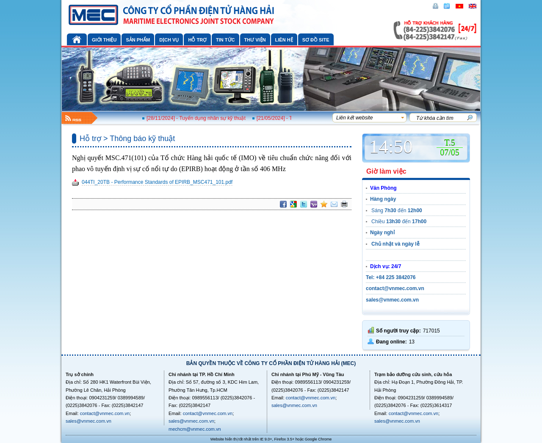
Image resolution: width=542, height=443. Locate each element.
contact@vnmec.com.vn (105, 413)
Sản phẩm (138, 39)
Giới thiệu (104, 39)
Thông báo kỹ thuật (142, 138)
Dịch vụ (169, 39)
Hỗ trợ (197, 39)
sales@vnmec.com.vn (88, 421)
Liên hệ (284, 39)
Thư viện (255, 39)
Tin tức (225, 39)
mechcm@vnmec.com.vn (195, 429)
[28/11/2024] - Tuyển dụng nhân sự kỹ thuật (199, 118)
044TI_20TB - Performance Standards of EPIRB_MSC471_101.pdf (157, 182)
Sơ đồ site (315, 39)
